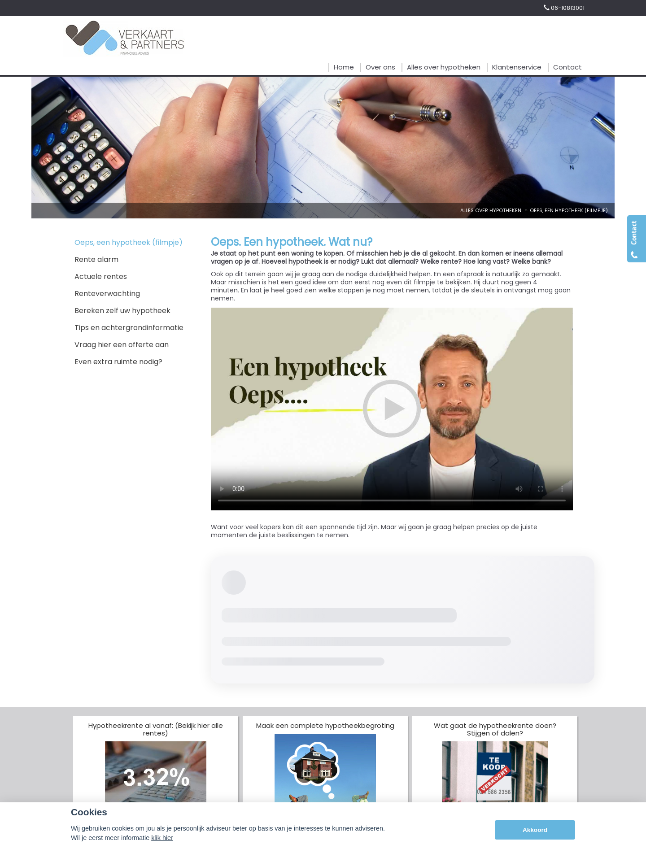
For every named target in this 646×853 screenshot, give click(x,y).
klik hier (162, 837)
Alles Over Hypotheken (490, 210)
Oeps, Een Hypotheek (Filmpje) (569, 210)
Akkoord (535, 830)
